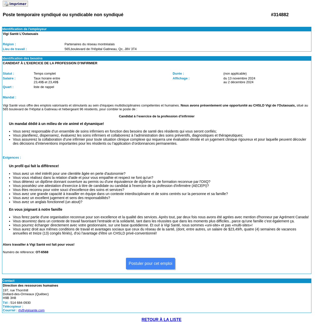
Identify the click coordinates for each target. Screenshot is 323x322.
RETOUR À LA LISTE (161, 319)
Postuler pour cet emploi (150, 263)
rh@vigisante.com (31, 310)
